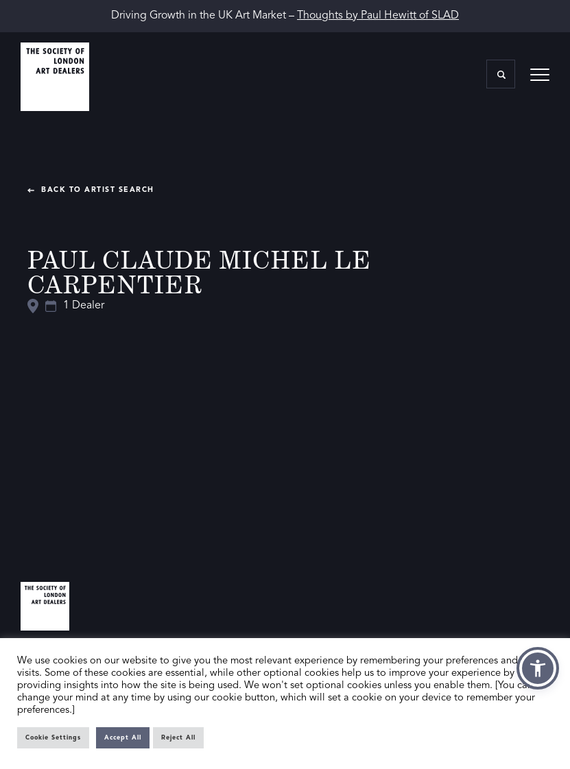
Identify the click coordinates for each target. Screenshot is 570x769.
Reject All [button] (178, 738)
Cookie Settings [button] (53, 738)
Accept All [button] (122, 738)
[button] (537, 668)
